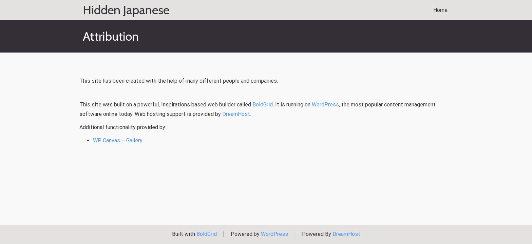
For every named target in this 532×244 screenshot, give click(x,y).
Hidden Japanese (126, 10)
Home (440, 10)
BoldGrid (262, 104)
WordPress (325, 104)
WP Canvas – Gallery (117, 140)
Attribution (112, 65)
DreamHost (236, 114)
